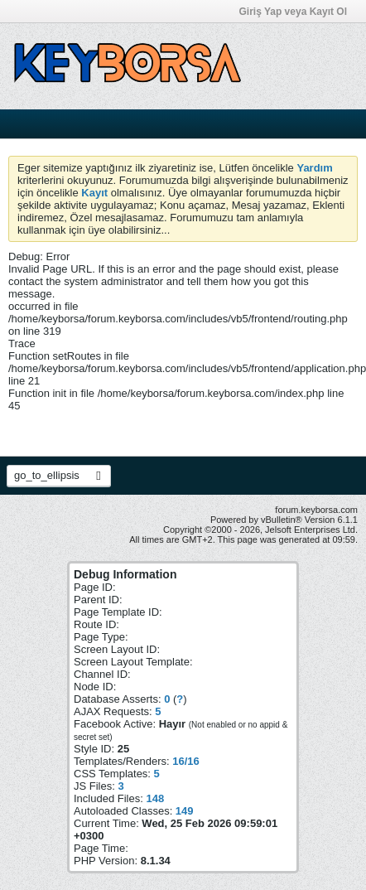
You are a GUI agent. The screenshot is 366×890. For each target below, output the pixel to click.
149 (185, 811)
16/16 (186, 761)
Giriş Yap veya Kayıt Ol (298, 11)
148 (155, 798)
